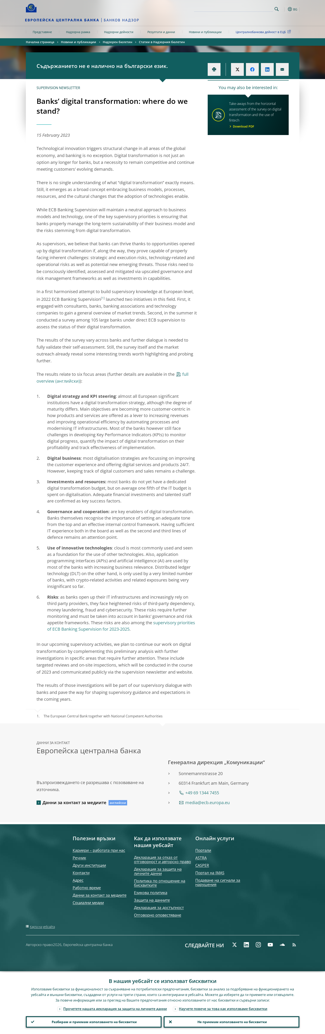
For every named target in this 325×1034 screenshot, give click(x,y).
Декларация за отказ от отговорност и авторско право (162, 859)
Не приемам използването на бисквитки (231, 1021)
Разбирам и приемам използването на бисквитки (94, 1021)
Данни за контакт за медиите (74, 802)
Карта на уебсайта (42, 927)
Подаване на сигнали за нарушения (217, 882)
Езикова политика (150, 892)
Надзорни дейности (118, 32)
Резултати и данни (161, 32)
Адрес (78, 880)
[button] (284, 9)
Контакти (81, 872)
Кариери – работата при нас (99, 850)
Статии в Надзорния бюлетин (162, 42)
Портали (203, 850)
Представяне (42, 32)
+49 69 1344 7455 (202, 793)
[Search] (251, 8)
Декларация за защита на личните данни (158, 871)
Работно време (87, 887)
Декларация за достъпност (159, 907)
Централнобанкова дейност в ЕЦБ (264, 31)
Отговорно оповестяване (157, 915)
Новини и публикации (205, 32)
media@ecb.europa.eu (207, 802)
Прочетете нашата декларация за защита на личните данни (115, 1007)
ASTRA (201, 857)
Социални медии (88, 902)
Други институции (89, 865)
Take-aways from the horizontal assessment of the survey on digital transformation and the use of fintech (256, 115)
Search (276, 9)
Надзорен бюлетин (117, 42)
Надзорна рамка (78, 32)
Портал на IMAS (209, 872)
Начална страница (40, 42)
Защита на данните (152, 900)
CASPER (202, 865)
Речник (79, 857)
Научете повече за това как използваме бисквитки (223, 1007)
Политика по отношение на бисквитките (159, 883)
